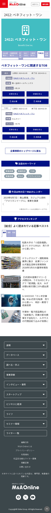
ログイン (35, 4)
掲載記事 (25, 462)
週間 (8, 232)
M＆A (20, 176)
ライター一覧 (12, 433)
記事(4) (20, 55)
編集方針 (25, 442)
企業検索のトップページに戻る (25, 150)
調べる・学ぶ (12, 364)
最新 (4, 232)
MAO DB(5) (26, 54)
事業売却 (22, 171)
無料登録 (45, 4)
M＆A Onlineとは (25, 446)
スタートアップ (13, 394)
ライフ (9, 414)
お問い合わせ (25, 466)
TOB (32, 171)
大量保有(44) (32, 54)
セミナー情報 (12, 423)
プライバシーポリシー (24, 450)
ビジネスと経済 (13, 404)
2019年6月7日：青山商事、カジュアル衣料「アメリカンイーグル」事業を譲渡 (25, 199)
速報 (8, 345)
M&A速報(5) (5, 54)
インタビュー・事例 (16, 384)
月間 (13, 232)
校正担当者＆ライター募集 (24, 458)
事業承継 (9, 171)
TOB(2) (41, 53)
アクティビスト (34, 176)
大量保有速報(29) (13, 54)
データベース (12, 354)
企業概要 (46, 54)
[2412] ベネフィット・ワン (24, 78)
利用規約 (25, 454)
